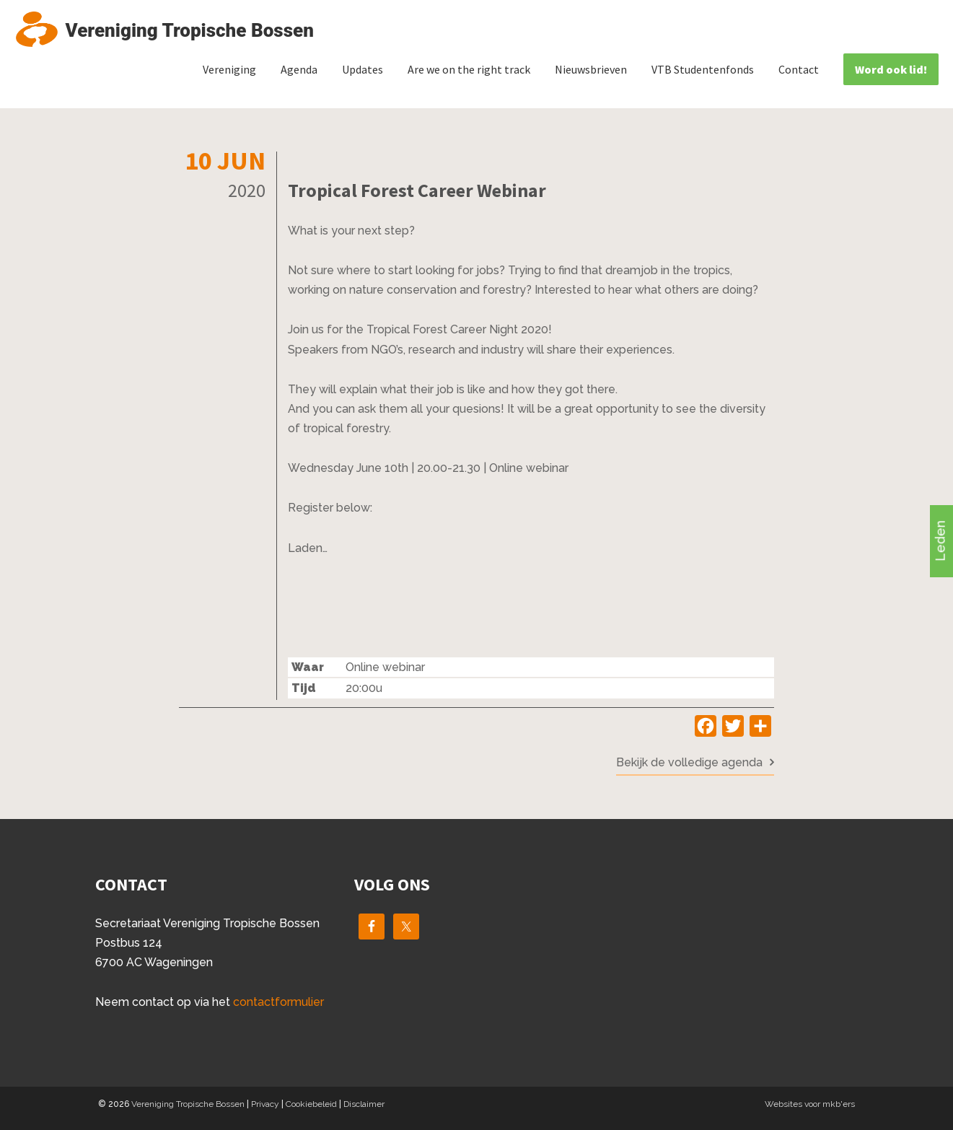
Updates (362, 69)
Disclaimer (364, 1104)
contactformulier (278, 1002)
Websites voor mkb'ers (810, 1104)
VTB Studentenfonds (702, 69)
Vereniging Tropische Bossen (188, 1104)
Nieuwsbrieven (591, 69)
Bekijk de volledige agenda (689, 762)
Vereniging (229, 69)
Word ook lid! (891, 69)
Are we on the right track (469, 69)
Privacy (265, 1104)
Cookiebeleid (311, 1104)
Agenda (299, 69)
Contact (798, 69)
